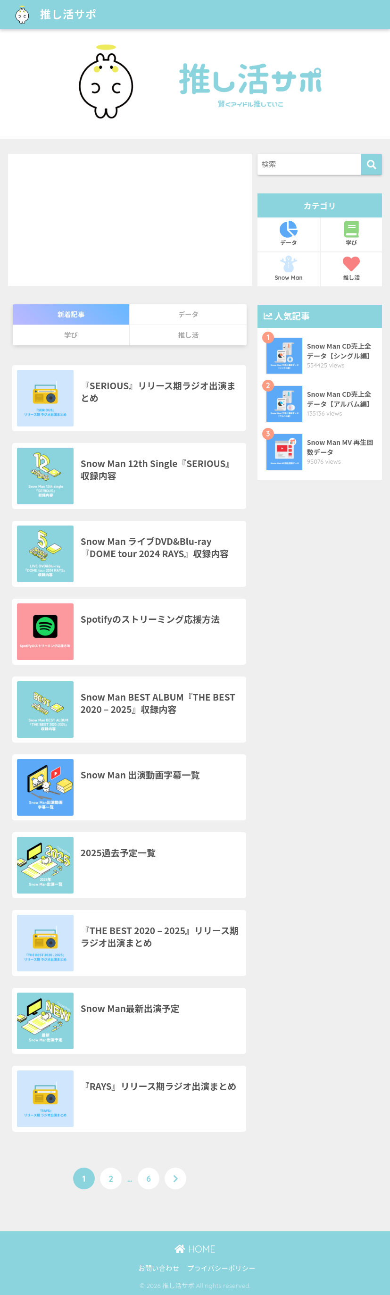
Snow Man (288, 268)
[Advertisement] (130, 220)
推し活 (351, 268)
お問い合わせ (158, 1268)
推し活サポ (53, 14)
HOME (194, 1249)
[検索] (371, 164)
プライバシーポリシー (221, 1268)
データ (288, 233)
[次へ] (175, 1178)
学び (351, 233)
